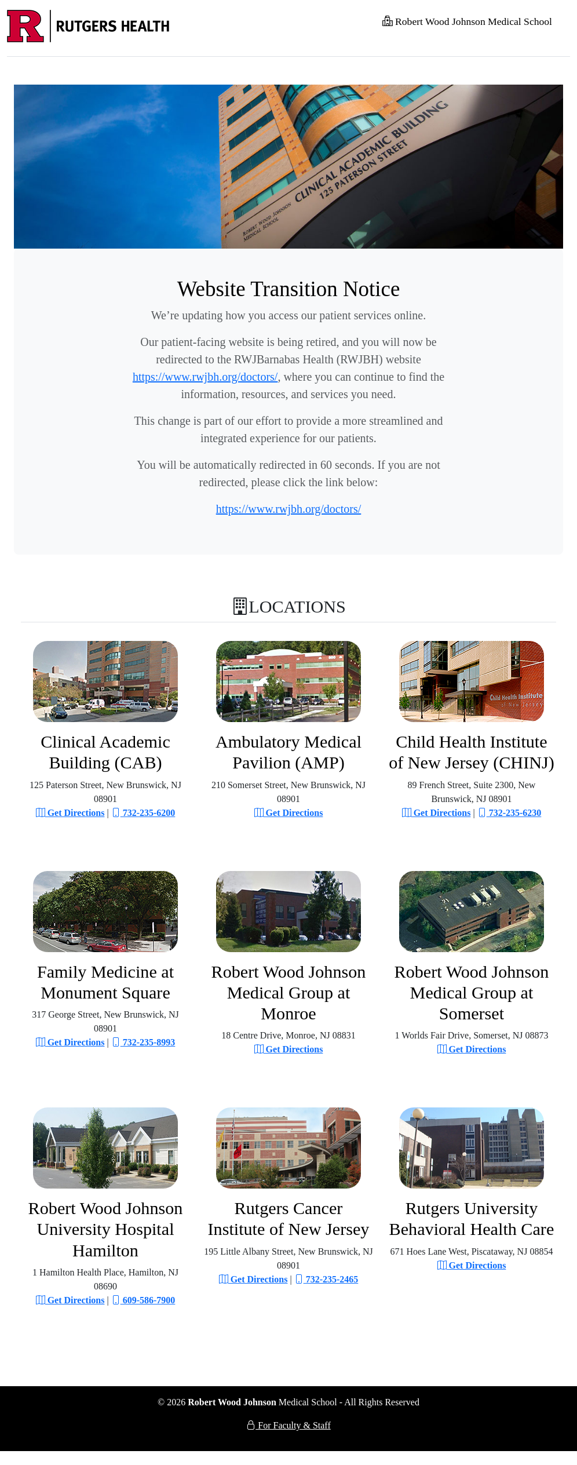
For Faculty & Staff (288, 1425)
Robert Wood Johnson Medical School (467, 21)
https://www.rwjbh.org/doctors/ (205, 376)
